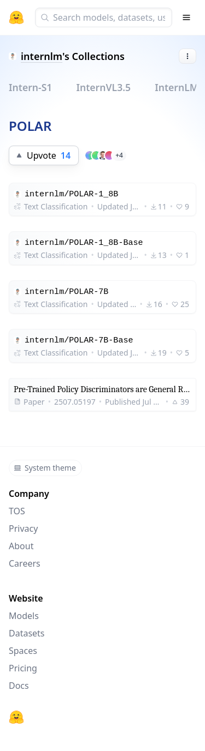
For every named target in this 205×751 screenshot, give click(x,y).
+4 (119, 155)
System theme (45, 467)
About (21, 546)
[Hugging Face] (16, 717)
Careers (24, 563)
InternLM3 (179, 87)
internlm (41, 56)
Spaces (23, 651)
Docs (19, 686)
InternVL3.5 (103, 87)
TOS (17, 511)
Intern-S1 (30, 87)
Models (24, 616)
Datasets (27, 633)
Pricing (23, 668)
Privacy (23, 528)
